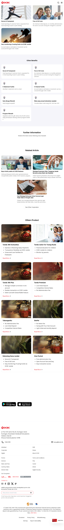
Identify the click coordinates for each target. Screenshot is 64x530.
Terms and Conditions (38, 458)
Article (34, 467)
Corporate (4, 450)
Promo (3, 458)
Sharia (34, 450)
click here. (34, 513)
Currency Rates (5, 467)
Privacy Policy (30, 517)
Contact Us (4, 480)
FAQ (33, 461)
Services (3, 461)
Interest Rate (4, 470)
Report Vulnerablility (35, 521)
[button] (31, 493)
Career (34, 464)
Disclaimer (21, 517)
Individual (3, 447)
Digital (3, 453)
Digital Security (36, 470)
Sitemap (25, 521)
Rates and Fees (5, 464)
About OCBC (35, 453)
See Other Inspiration (32, 207)
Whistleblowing (41, 517)
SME (33, 447)
